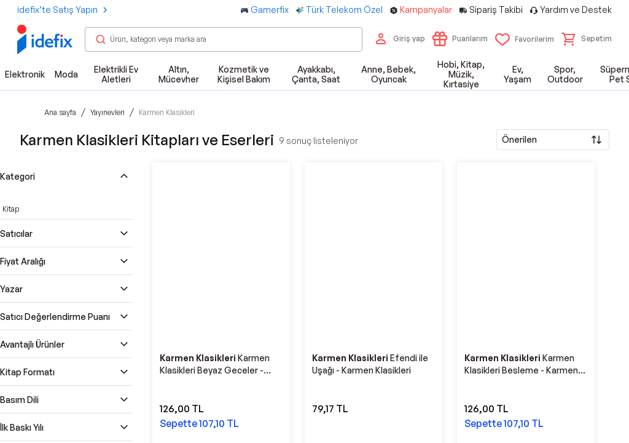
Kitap (10, 209)
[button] (586, 38)
